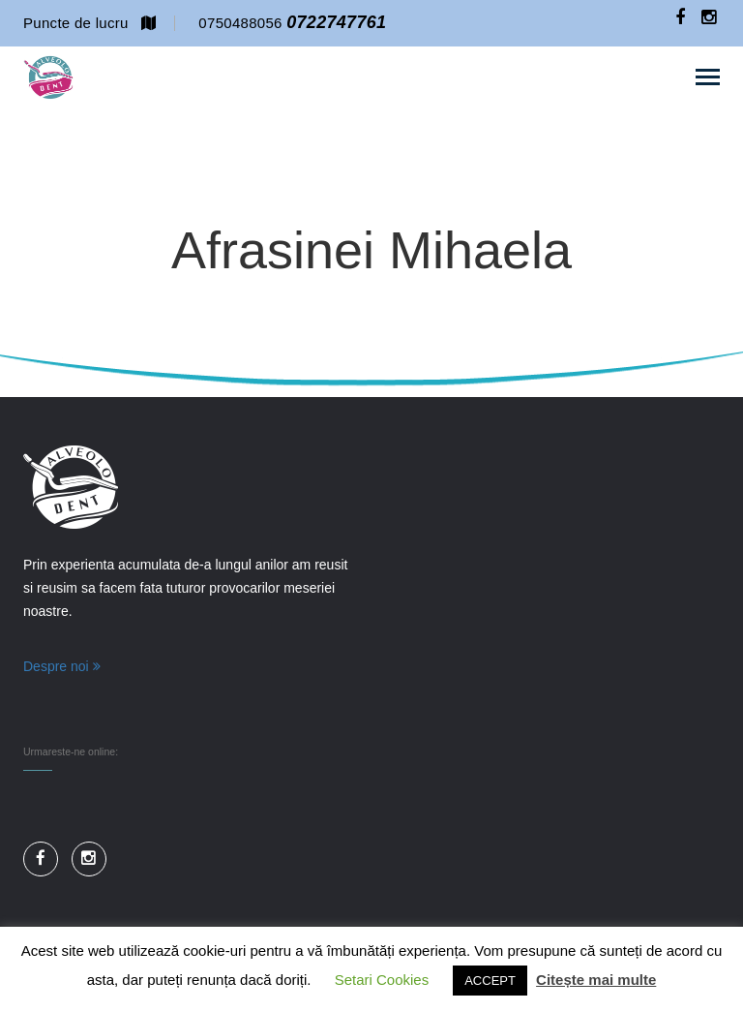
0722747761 (336, 22)
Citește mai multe (596, 979)
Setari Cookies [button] (382, 979)
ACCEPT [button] (490, 980)
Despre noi (62, 666)
